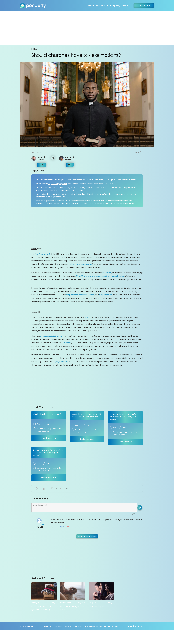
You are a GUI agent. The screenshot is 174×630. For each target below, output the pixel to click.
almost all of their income (81, 264)
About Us (100, 5)
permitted (72, 194)
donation (67, 343)
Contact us (57, 626)
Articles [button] (90, 5)
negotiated (60, 203)
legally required (60, 361)
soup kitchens (72, 295)
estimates (77, 180)
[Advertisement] (87, 28)
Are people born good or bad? (72, 608)
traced (88, 317)
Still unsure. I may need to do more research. (49, 429)
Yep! (38, 424)
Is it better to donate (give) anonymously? (41, 608)
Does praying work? (98, 606)
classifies (47, 187)
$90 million (106, 272)
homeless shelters (86, 295)
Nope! (48, 424)
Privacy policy (113, 5)
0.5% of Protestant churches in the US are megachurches (100, 276)
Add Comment (48, 438)
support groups (105, 295)
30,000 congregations (57, 184)
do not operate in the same (51, 336)
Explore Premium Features (107, 626)
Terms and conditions (73, 626)
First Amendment (42, 254)
